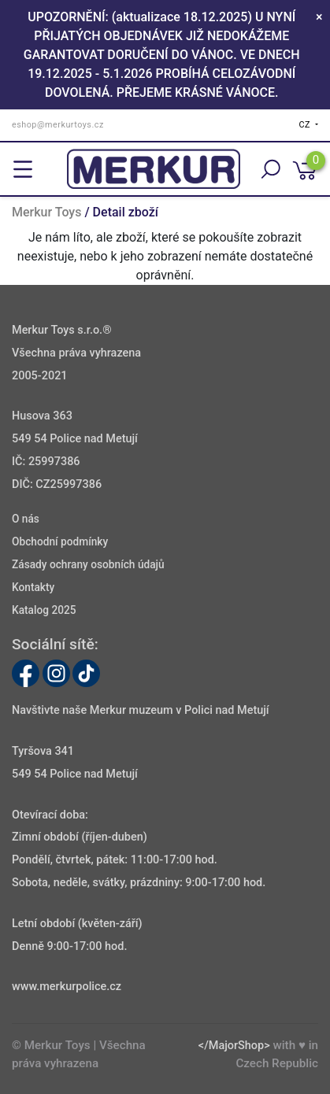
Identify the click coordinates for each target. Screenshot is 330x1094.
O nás (25, 519)
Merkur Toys (46, 212)
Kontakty (33, 588)
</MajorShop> (234, 1045)
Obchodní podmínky (60, 542)
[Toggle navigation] (23, 169)
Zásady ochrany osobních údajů (88, 565)
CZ (306, 125)
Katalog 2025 (44, 610)
